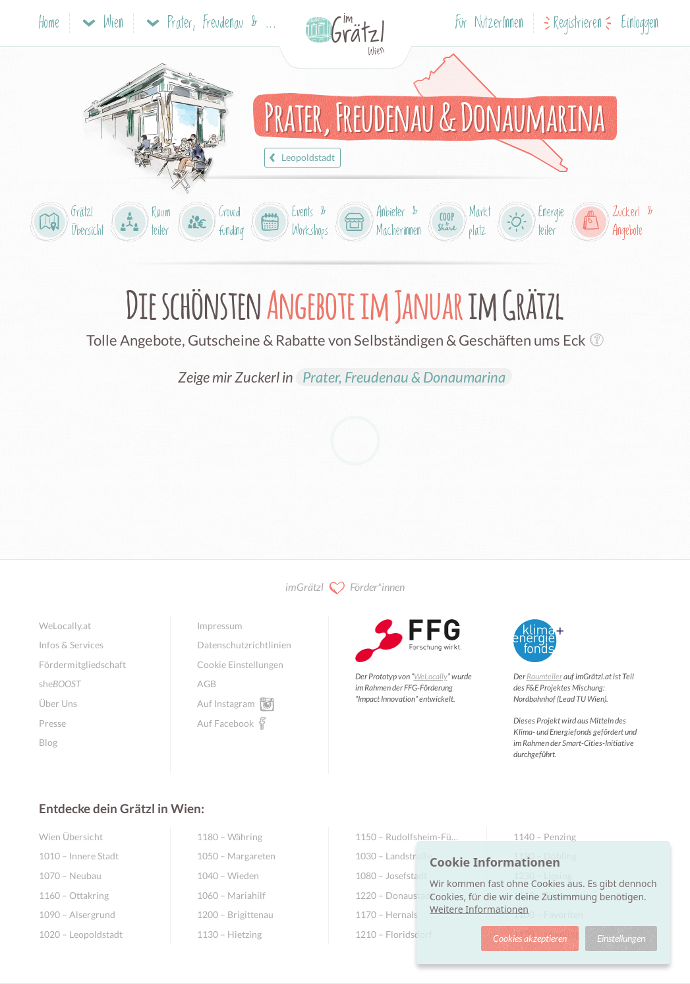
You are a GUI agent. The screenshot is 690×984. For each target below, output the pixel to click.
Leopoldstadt (300, 157)
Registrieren (578, 23)
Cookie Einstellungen (240, 664)
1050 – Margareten (236, 855)
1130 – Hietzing (229, 934)
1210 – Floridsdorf (393, 934)
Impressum (220, 625)
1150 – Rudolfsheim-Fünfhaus (407, 836)
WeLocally (430, 676)
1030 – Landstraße (393, 855)
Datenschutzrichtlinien (244, 644)
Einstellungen (621, 938)
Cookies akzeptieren (530, 938)
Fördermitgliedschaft (82, 664)
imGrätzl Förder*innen (345, 588)
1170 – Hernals (386, 914)
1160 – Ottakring (74, 895)
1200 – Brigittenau (235, 914)
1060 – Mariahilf (231, 895)
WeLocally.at (65, 625)
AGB (206, 683)
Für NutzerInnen (489, 23)
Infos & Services (71, 644)
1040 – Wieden (228, 875)
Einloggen (639, 23)
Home (49, 23)
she (60, 683)
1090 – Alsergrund (77, 914)
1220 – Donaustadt (394, 895)
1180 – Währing (229, 836)
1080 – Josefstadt (391, 875)
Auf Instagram (226, 703)
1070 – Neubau (70, 875)
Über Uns (58, 703)
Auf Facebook (225, 723)
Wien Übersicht (71, 836)
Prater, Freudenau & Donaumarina (403, 377)
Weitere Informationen (479, 909)
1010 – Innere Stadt (79, 855)
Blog (48, 742)
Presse (52, 723)
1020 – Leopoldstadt (81, 934)
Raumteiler (544, 676)
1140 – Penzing (544, 836)
